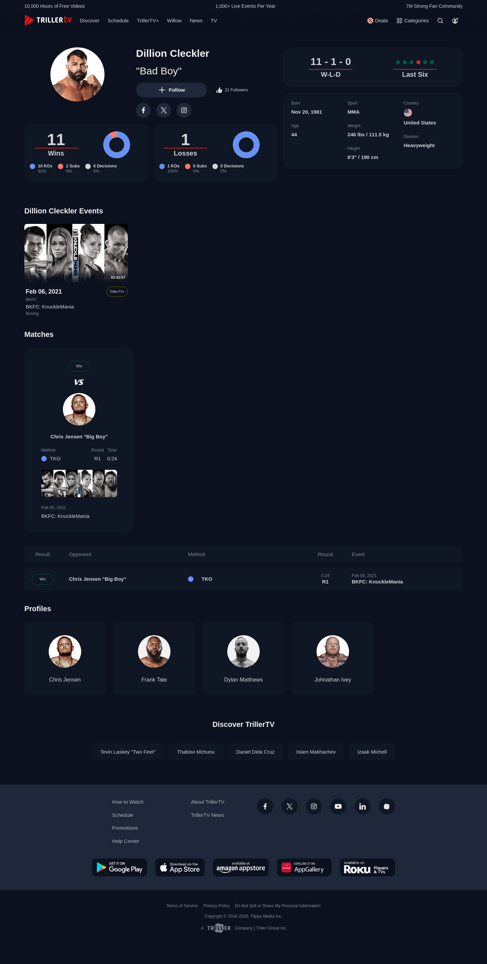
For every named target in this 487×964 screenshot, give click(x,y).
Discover (89, 20)
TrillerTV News (207, 815)
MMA (354, 112)
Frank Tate (154, 680)
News (196, 20)
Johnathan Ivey (333, 680)
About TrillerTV (207, 802)
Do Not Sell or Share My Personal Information (278, 905)
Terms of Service (182, 905)
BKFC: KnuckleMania (50, 306)
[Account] (455, 20)
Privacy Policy (216, 905)
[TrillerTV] (48, 20)
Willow (174, 20)
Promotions (125, 828)
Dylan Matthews (243, 680)
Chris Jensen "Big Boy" (79, 436)
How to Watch (128, 802)
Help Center (125, 841)
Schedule (118, 20)
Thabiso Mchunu (196, 752)
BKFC (31, 299)
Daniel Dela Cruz (255, 752)
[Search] (440, 20)
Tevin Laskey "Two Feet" (128, 752)
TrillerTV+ (148, 20)
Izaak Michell (372, 752)
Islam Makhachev (316, 752)
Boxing (32, 313)
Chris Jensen (64, 680)
